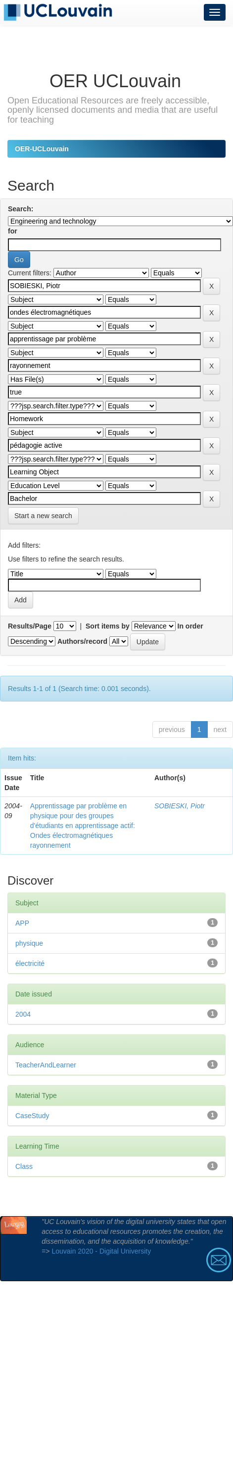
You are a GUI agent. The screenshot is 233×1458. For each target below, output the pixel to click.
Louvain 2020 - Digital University (101, 1251)
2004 (23, 1014)
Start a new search (43, 516)
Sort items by (108, 626)
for (12, 231)
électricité (30, 963)
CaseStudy (32, 1116)
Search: (20, 209)
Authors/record (82, 641)
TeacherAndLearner (45, 1065)
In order (190, 626)
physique (29, 943)
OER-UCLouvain (42, 149)
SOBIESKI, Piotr (179, 806)
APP (22, 923)
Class (24, 1166)
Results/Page (29, 626)
